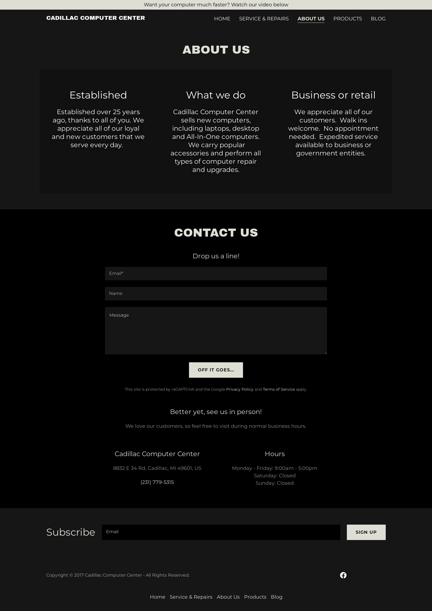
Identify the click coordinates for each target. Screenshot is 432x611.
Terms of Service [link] (279, 389)
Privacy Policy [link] (239, 389)
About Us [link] (311, 19)
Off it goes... (216, 369)
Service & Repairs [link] (264, 19)
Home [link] (222, 19)
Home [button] (157, 597)
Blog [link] (378, 19)
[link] (95, 18)
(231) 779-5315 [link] (157, 482)
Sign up (366, 532)
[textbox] (216, 273)
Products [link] (347, 19)
